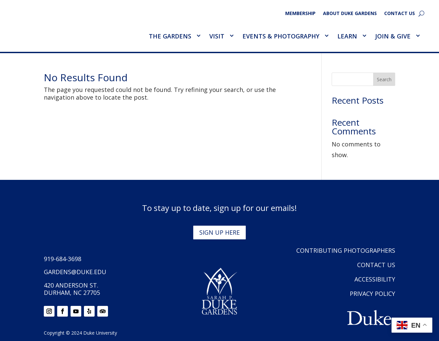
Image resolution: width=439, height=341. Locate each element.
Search (384, 79)
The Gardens (170, 36)
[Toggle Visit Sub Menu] (231, 36)
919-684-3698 (62, 259)
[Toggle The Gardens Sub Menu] (198, 36)
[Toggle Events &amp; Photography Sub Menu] (326, 36)
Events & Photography (280, 36)
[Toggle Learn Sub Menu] (364, 36)
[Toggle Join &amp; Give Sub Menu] (417, 36)
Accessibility (374, 279)
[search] (421, 13)
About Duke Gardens (350, 13)
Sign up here (219, 232)
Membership (300, 13)
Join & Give (393, 36)
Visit (216, 36)
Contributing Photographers (345, 250)
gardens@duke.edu (75, 272)
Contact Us (399, 13)
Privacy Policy (372, 294)
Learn (347, 36)
